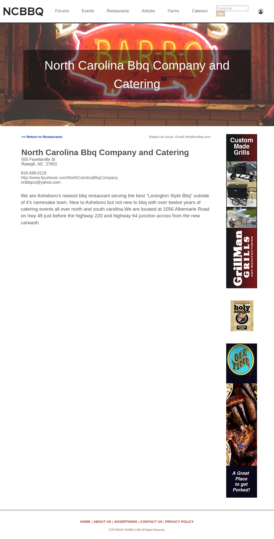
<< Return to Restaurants (42, 137)
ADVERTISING (125, 522)
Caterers (200, 11)
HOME (85, 522)
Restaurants (118, 11)
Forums (62, 11)
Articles (148, 11)
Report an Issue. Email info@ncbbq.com (180, 137)
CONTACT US (151, 522)
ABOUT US (102, 522)
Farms (173, 11)
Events (88, 11)
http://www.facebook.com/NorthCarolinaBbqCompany (69, 177)
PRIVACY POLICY (179, 522)
